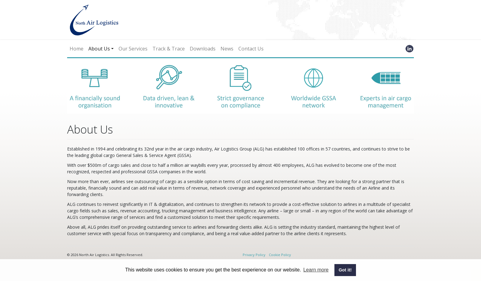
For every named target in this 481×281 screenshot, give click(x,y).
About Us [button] (99, 48)
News (226, 48)
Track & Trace (168, 48)
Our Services (133, 48)
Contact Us (251, 48)
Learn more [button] (316, 269)
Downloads (203, 48)
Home (76, 48)
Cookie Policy (280, 254)
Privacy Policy (254, 254)
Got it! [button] (345, 269)
